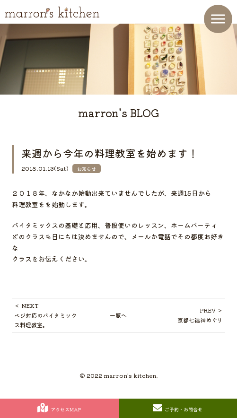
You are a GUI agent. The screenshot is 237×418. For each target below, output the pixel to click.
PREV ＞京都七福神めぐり (200, 314)
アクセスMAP (59, 408)
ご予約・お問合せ (177, 408)
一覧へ (118, 315)
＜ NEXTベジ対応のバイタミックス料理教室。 (45, 315)
